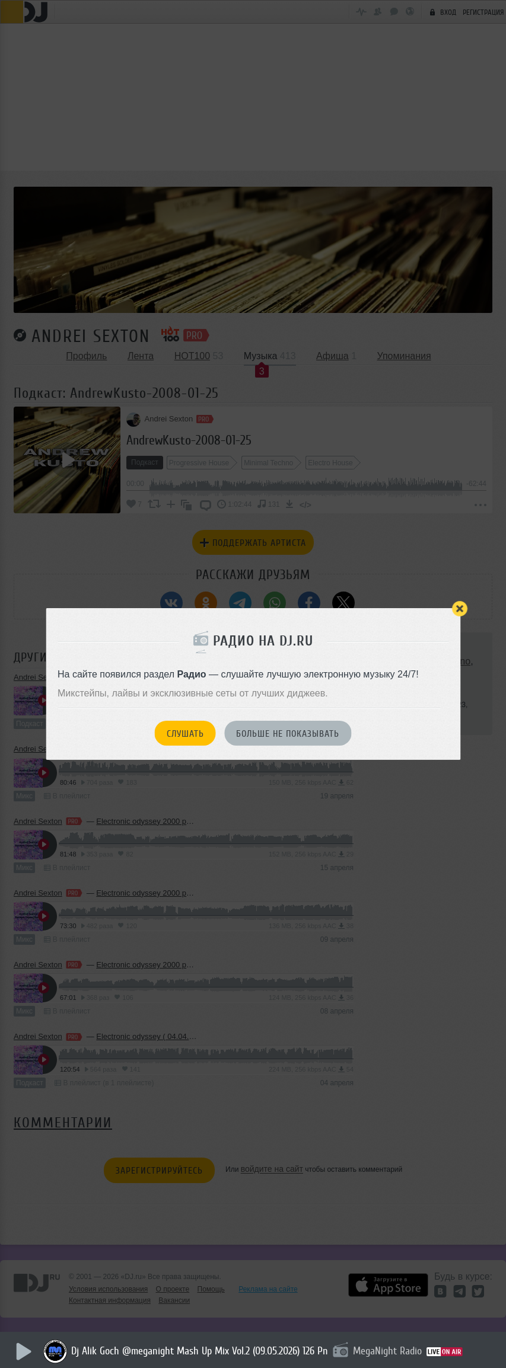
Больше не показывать (287, 733)
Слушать (185, 733)
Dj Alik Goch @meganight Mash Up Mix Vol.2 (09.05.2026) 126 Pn (200, 1351)
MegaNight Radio (388, 1351)
